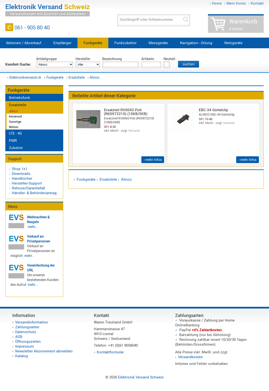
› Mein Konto (235, 3)
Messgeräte (158, 42)
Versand (133, 130)
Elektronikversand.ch (25, 77)
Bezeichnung (112, 58)
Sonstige (15, 121)
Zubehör (16, 147)
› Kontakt (256, 3)
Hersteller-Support (27, 183)
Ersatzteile (77, 77)
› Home (216, 3)
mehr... (33, 226)
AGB (18, 336)
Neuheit (169, 58)
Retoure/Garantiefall (28, 187)
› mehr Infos (153, 159)
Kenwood (15, 116)
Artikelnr (147, 58)
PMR (13, 140)
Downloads (21, 173)
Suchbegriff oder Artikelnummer (146, 19)
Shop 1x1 (19, 168)
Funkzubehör (125, 42)
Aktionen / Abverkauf (23, 42)
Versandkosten (190, 356)
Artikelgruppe (46, 58)
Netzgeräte (233, 42)
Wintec (14, 127)
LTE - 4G (15, 133)
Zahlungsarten (27, 326)
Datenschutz (25, 331)
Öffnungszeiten (28, 341)
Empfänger (62, 42)
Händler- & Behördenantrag (34, 192)
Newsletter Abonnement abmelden (44, 351)
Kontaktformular (110, 352)
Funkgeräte (92, 42)
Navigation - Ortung (196, 42)
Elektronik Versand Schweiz (141, 377)
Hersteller (83, 58)
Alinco (94, 77)
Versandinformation (31, 322)
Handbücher (22, 178)
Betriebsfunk (19, 97)
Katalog (21, 355)
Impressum (24, 346)
